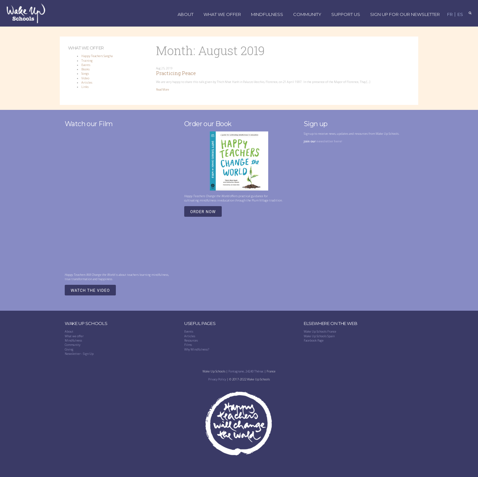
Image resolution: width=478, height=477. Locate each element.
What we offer (74, 336)
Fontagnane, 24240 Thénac (246, 371)
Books (85, 69)
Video (85, 78)
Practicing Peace (176, 73)
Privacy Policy (217, 379)
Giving (69, 349)
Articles (86, 82)
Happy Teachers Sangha (97, 56)
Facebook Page (314, 340)
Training (87, 60)
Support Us (345, 14)
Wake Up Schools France (320, 331)
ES (460, 14)
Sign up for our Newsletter (405, 14)
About (186, 14)
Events (85, 65)
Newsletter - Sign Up (79, 354)
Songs (85, 73)
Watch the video (90, 290)
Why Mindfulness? (196, 349)
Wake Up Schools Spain (319, 336)
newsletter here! (329, 141)
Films (188, 345)
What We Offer (222, 14)
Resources (191, 340)
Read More (162, 90)
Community (307, 14)
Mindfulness (267, 14)
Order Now (203, 211)
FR (450, 14)
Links (85, 87)
